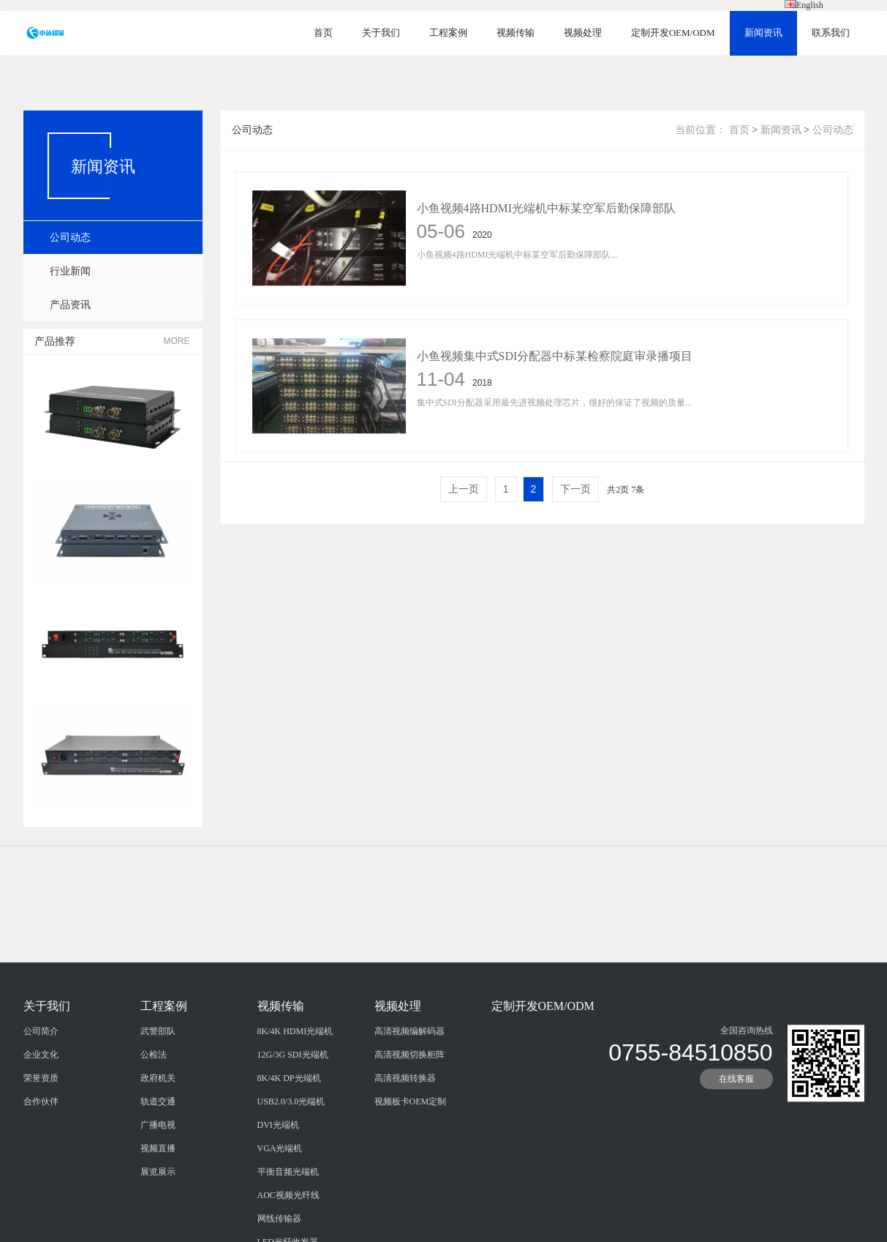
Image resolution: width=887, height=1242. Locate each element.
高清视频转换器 (405, 1154)
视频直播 (157, 1224)
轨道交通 (157, 1177)
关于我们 (381, 32)
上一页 (463, 489)
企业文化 (40, 1131)
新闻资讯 (763, 32)
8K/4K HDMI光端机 (295, 1107)
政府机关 (157, 1154)
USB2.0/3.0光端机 (291, 1177)
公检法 (153, 1131)
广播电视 (157, 1201)
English (804, 5)
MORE (177, 341)
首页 (323, 32)
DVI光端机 (278, 1201)
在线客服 (736, 1155)
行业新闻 (70, 271)
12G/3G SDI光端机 (292, 1131)
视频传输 (516, 32)
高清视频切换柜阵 (409, 1131)
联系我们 (831, 32)
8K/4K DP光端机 (289, 1154)
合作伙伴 (40, 1177)
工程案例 (448, 32)
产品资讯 (70, 304)
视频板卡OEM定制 (410, 1177)
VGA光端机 (280, 1224)
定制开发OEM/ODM (673, 32)
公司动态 (70, 237)
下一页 (575, 489)
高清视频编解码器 (409, 1107)
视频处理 (583, 32)
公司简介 (40, 1107)
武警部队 (157, 1107)
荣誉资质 (40, 1154)
